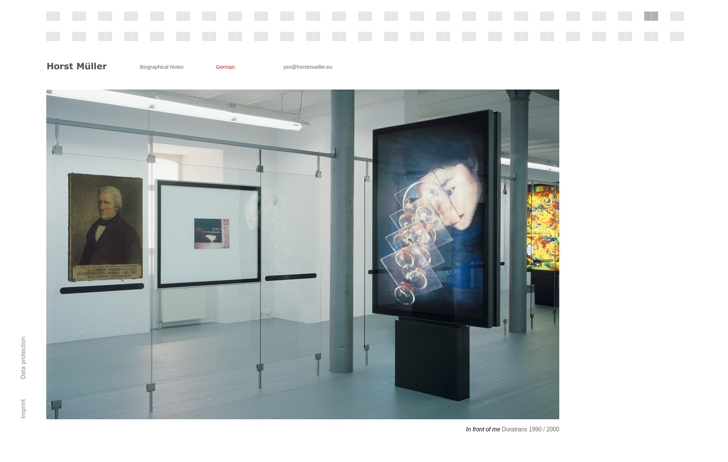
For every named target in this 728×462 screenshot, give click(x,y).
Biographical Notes (162, 67)
